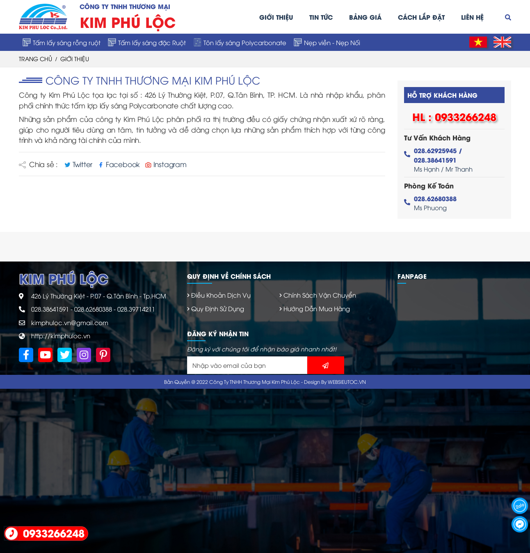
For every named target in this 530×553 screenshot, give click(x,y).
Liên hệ (472, 16)
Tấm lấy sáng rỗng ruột (62, 42)
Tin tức (321, 16)
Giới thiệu (276, 16)
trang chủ (35, 58)
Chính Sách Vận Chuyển (319, 295)
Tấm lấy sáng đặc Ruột (147, 42)
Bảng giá (365, 16)
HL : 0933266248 (454, 116)
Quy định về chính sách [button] (229, 275)
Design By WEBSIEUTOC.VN (335, 381)
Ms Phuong (435, 203)
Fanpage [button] (412, 275)
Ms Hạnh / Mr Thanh (443, 159)
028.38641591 (50, 309)
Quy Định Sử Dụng (217, 308)
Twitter (79, 164)
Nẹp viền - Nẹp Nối (327, 42)
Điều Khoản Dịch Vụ (221, 295)
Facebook (120, 164)
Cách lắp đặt (421, 16)
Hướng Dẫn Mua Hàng (316, 308)
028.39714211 (136, 309)
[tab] (286, 276)
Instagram (166, 164)
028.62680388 (93, 309)
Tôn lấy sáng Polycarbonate (239, 42)
